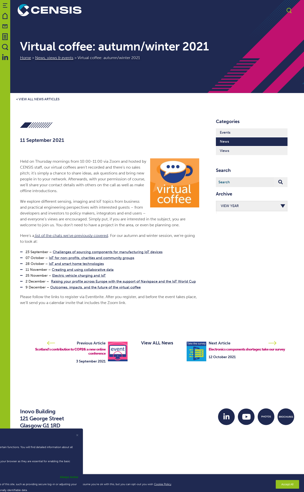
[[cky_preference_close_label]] (77, 435)
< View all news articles (37, 99)
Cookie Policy (162, 484)
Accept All (287, 484)
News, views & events (54, 57)
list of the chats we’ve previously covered (71, 235)
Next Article (219, 343)
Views (224, 151)
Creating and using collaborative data (83, 269)
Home (25, 57)
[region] (152, 483)
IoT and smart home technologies (76, 264)
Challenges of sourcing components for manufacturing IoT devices (107, 252)
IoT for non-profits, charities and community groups (91, 258)
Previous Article (91, 343)
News (224, 141)
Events (225, 132)
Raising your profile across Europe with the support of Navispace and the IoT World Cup (123, 281)
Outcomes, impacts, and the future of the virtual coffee (95, 287)
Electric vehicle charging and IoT (79, 275)
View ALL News (157, 343)
